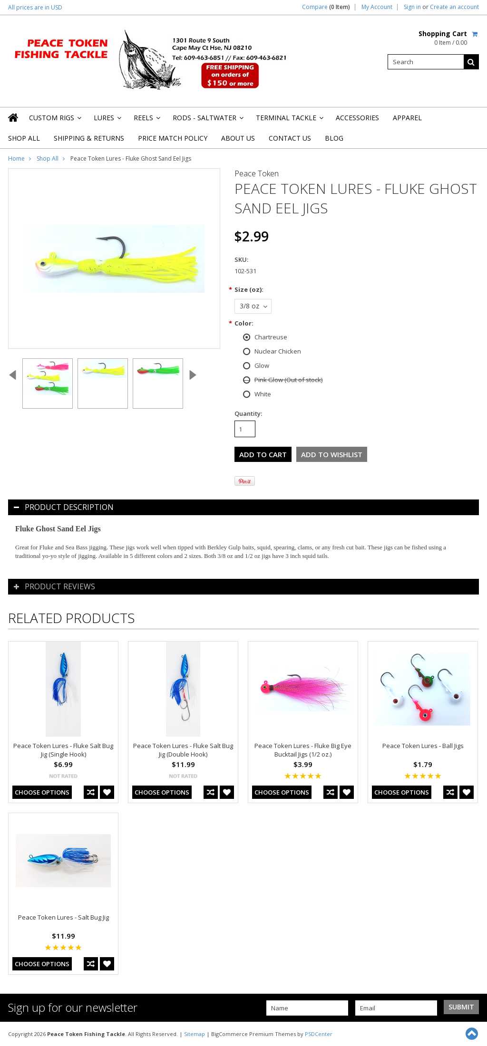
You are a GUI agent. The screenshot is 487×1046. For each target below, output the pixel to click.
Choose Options (42, 792)
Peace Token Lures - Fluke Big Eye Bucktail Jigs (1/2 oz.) (302, 749)
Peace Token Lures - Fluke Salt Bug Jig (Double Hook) (183, 749)
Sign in (412, 7)
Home (16, 158)
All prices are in (35, 7)
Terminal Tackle (289, 120)
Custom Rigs (54, 120)
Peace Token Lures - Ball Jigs (423, 745)
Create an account (454, 7)
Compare (326, 7)
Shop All (24, 138)
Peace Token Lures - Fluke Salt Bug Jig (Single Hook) (63, 749)
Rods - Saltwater (207, 120)
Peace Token (256, 173)
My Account (376, 7)
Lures (107, 120)
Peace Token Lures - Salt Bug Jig (63, 917)
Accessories (357, 117)
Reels (146, 120)
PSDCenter (318, 1033)
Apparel (407, 117)
